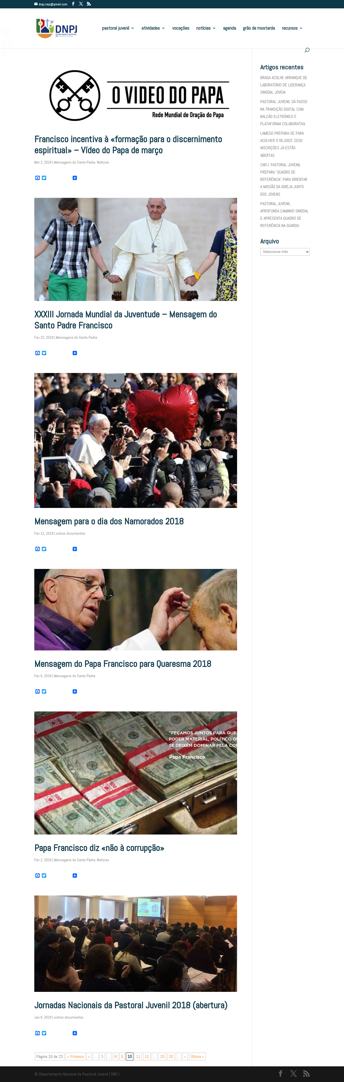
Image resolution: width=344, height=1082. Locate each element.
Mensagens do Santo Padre (74, 162)
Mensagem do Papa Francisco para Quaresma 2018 (122, 664)
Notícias (103, 162)
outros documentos (70, 533)
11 (138, 1056)
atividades (150, 28)
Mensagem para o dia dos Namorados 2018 (109, 521)
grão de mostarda (259, 28)
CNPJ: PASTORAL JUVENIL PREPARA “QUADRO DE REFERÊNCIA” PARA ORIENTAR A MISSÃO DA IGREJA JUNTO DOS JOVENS (283, 179)
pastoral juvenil (115, 28)
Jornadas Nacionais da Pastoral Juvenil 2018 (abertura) (130, 1005)
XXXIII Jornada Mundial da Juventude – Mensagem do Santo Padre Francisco (125, 319)
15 (162, 1056)
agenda (229, 28)
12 (147, 1056)
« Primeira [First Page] (75, 1056)
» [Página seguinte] (185, 1056)
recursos (290, 28)
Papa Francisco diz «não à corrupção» (99, 848)
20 (171, 1056)
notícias (203, 28)
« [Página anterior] (89, 1056)
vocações (180, 28)
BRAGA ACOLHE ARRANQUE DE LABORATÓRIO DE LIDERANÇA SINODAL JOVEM (283, 85)
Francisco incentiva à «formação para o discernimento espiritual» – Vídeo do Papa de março (128, 144)
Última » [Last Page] (197, 1056)
